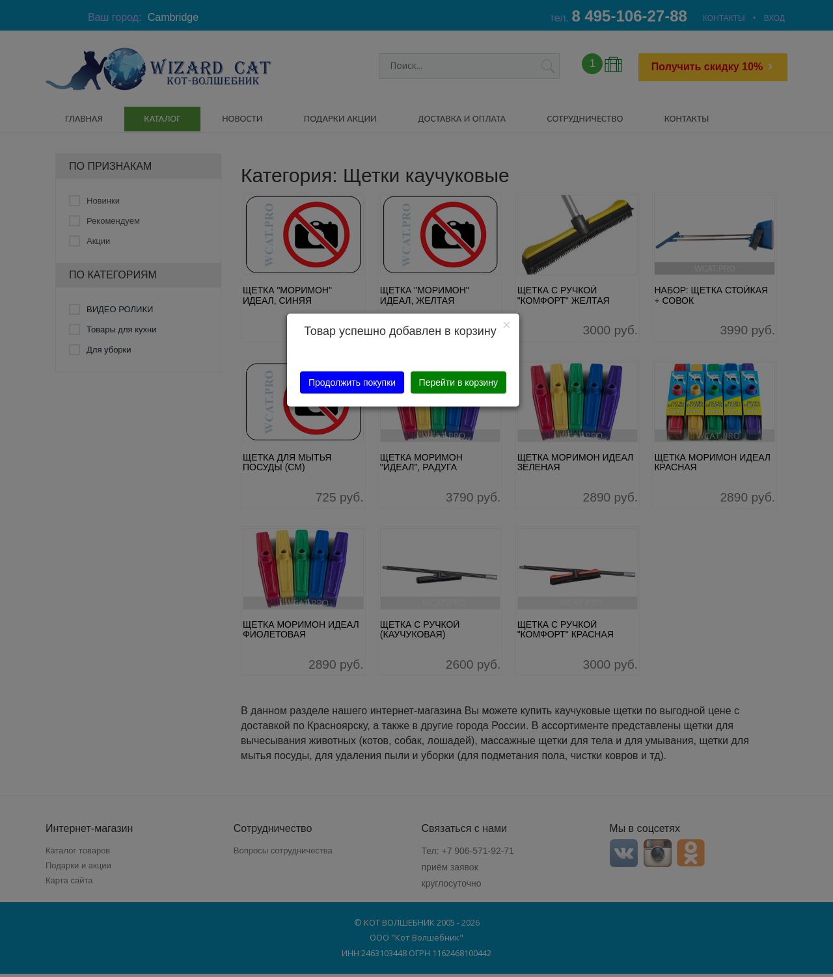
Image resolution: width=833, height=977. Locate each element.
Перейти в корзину (458, 382)
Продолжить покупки (352, 382)
